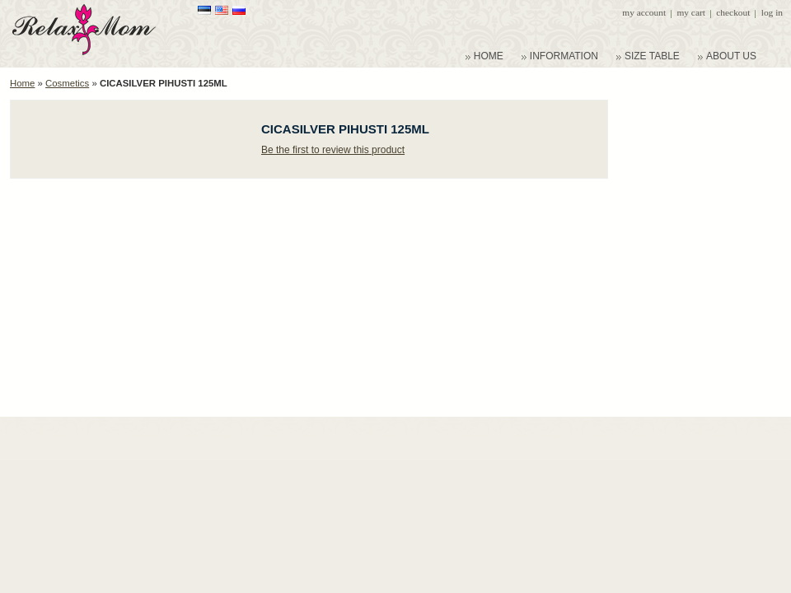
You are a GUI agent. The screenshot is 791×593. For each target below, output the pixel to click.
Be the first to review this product (333, 150)
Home (22, 83)
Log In (772, 12)
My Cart (690, 12)
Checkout (733, 12)
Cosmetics (67, 83)
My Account (644, 12)
